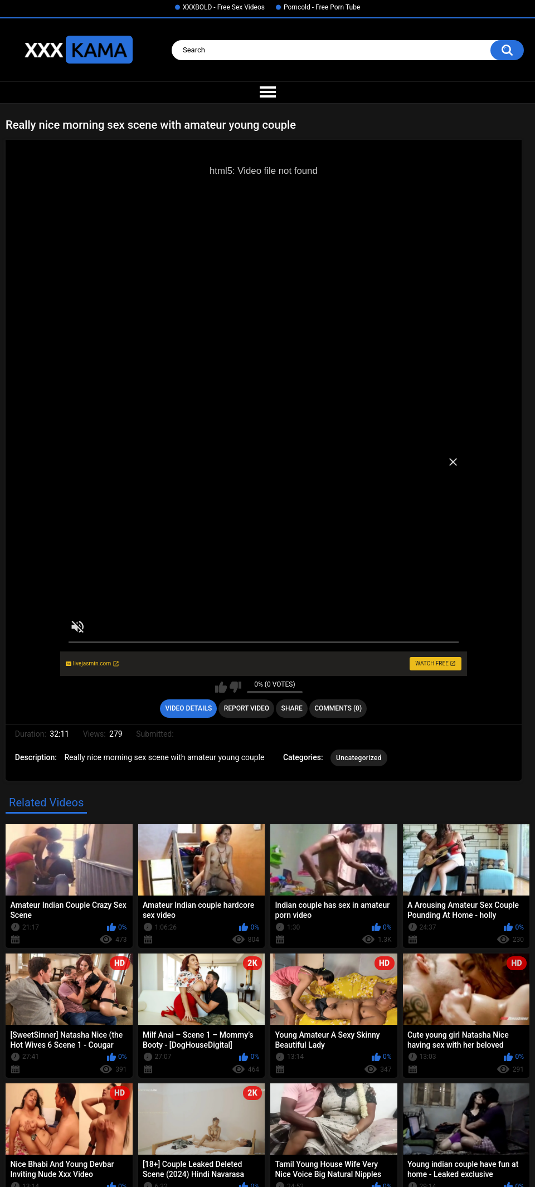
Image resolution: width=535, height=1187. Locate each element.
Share (292, 708)
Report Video (246, 708)
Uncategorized (359, 758)
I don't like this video (235, 687)
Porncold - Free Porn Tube (322, 7)
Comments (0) (338, 708)
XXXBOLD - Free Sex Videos (224, 7)
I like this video (221, 687)
